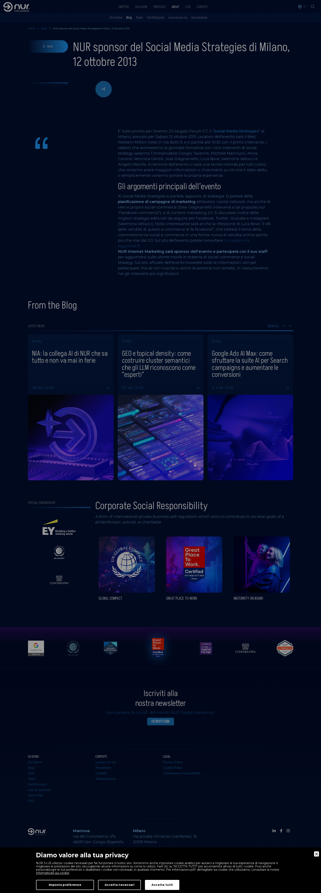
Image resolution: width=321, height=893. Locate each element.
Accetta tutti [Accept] (162, 885)
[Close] (316, 854)
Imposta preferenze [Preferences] (65, 885)
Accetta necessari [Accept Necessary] (119, 885)
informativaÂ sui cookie (52, 873)
